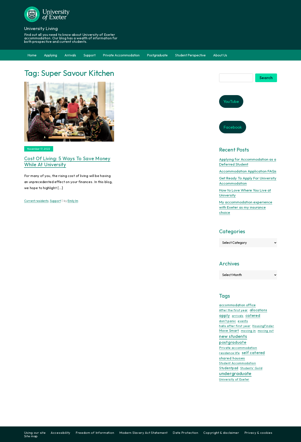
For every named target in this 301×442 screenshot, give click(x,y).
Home (32, 55)
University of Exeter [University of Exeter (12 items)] (234, 379)
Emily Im (73, 201)
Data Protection (185, 433)
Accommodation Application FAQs (247, 171)
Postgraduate (157, 55)
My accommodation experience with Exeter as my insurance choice (245, 207)
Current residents (36, 201)
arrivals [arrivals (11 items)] (238, 316)
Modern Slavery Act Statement (143, 433)
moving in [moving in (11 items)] (248, 331)
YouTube (231, 101)
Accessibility (60, 433)
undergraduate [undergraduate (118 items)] (235, 373)
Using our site (35, 433)
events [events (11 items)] (243, 321)
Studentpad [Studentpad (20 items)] (228, 368)
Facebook (232, 127)
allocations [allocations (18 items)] (258, 310)
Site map (31, 436)
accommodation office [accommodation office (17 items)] (237, 305)
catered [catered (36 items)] (252, 315)
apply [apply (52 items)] (224, 315)
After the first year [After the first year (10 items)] (233, 310)
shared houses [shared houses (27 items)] (232, 358)
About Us (220, 55)
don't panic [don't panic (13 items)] (227, 321)
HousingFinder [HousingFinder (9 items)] (263, 326)
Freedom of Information (95, 433)
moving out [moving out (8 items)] (266, 330)
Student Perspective (190, 55)
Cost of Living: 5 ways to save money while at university (67, 161)
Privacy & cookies (258, 433)
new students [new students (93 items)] (233, 336)
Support (89, 55)
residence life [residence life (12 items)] (229, 353)
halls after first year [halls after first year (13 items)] (234, 326)
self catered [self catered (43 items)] (253, 352)
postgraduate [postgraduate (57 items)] (232, 342)
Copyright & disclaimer (221, 433)
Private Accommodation (121, 55)
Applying (50, 55)
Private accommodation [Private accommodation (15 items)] (238, 348)
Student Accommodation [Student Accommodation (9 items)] (237, 363)
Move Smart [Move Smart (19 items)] (229, 330)
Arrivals (70, 55)
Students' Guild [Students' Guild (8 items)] (251, 368)
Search (266, 77)
